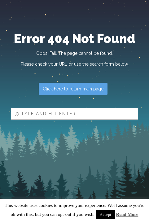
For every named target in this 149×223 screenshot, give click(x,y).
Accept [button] (105, 214)
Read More (127, 214)
